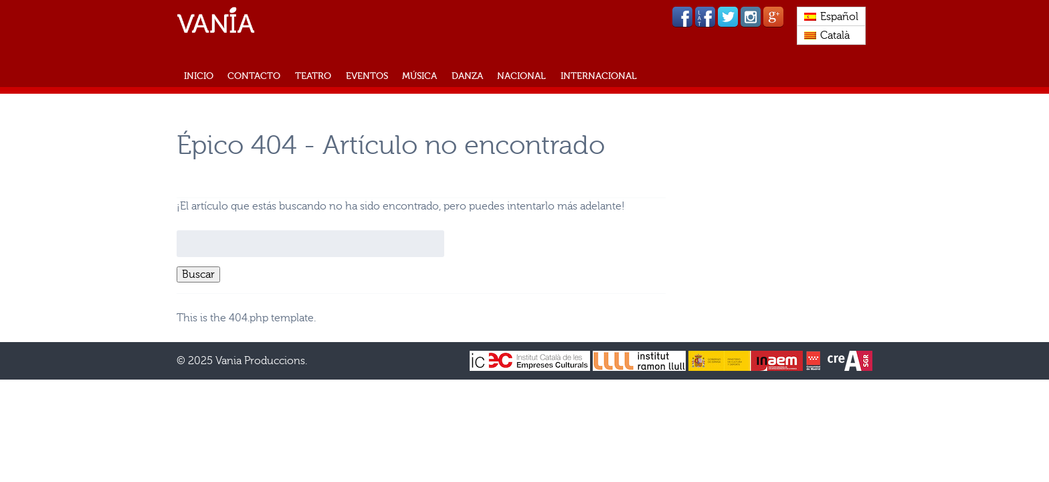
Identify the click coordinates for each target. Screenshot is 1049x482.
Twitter (728, 17)
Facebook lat (705, 17)
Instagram (751, 17)
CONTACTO (253, 75)
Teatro (313, 75)
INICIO (198, 75)
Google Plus (773, 17)
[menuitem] (831, 16)
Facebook (682, 17)
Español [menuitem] (839, 17)
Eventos (367, 75)
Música (419, 75)
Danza (467, 75)
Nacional (521, 75)
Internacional (599, 75)
